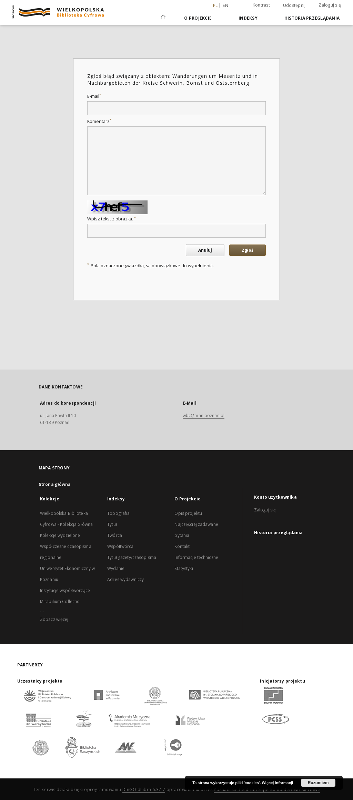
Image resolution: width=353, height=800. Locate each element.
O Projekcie (198, 18)
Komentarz (99, 121)
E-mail (94, 96)
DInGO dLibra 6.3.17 (143, 789)
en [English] (225, 5)
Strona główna (55, 484)
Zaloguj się (330, 5)
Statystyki (183, 568)
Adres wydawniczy (125, 579)
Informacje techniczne (196, 557)
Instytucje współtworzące (65, 590)
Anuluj (205, 250)
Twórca (114, 535)
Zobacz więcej (54, 619)
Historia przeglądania (312, 18)
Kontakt (182, 546)
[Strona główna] (163, 17)
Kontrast (261, 5)
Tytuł (112, 524)
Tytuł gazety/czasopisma (131, 557)
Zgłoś (247, 250)
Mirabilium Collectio (60, 601)
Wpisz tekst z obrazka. (111, 219)
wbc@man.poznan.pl (203, 415)
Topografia (118, 513)
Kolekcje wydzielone (60, 535)
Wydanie (115, 568)
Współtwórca (120, 546)
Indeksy (248, 18)
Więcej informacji (277, 783)
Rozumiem (318, 782)
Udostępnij (294, 5)
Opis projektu (188, 513)
